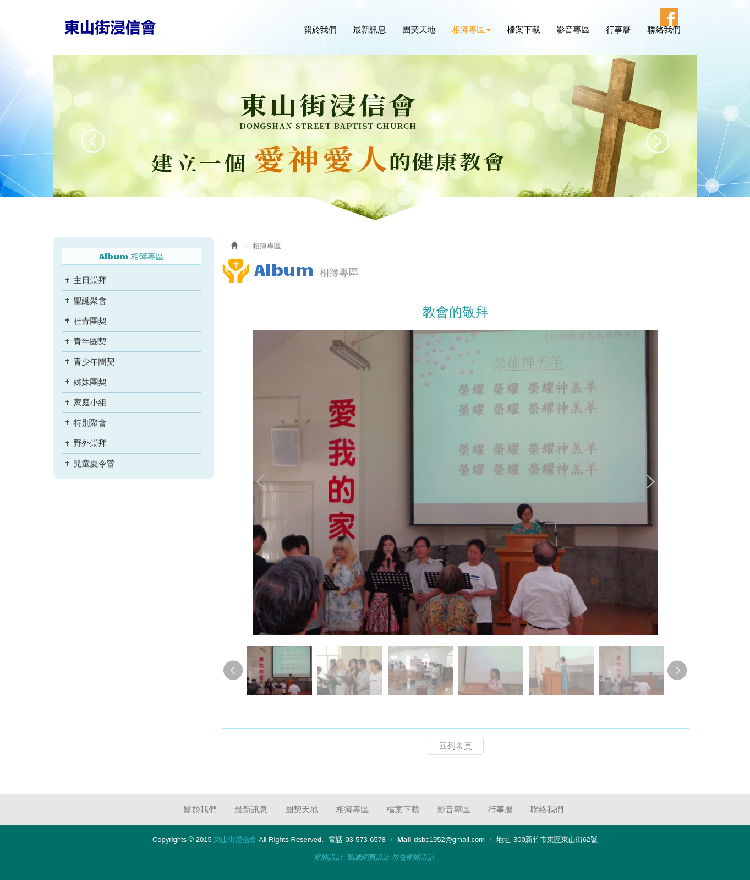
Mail (404, 839)
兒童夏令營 (94, 463)
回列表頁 (455, 746)
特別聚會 (90, 422)
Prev (93, 141)
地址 (503, 839)
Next (657, 141)
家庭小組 (90, 402)
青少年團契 (94, 361)
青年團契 (90, 341)
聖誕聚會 (90, 300)
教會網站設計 (413, 857)
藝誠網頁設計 (368, 857)
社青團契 (90, 320)
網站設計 (329, 857)
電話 (335, 839)
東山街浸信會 (111, 27)
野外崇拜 (90, 443)
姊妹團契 (90, 382)
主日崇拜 (90, 280)
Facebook (669, 17)
